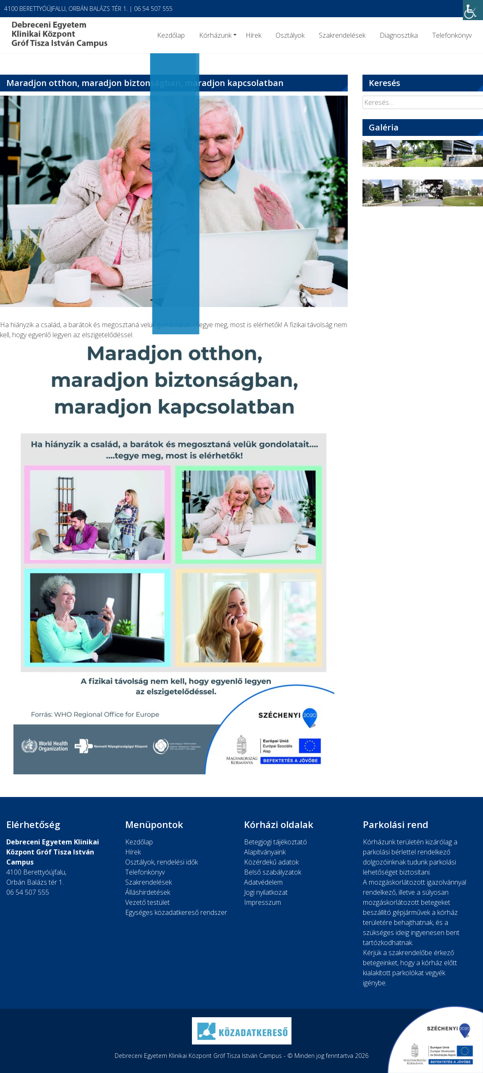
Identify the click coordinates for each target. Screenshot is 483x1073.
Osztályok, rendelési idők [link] (161, 862)
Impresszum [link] (262, 902)
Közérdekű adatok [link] (271, 862)
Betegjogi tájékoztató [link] (275, 841)
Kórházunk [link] (215, 35)
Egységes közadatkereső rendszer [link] (176, 912)
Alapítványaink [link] (265, 852)
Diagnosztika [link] (399, 35)
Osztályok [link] (290, 35)
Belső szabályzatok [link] (272, 872)
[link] (473, 10)
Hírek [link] (253, 35)
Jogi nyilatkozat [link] (266, 892)
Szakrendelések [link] (342, 35)
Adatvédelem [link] (263, 882)
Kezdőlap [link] (171, 35)
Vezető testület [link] (147, 902)
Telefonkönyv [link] (452, 35)
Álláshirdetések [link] (147, 892)
